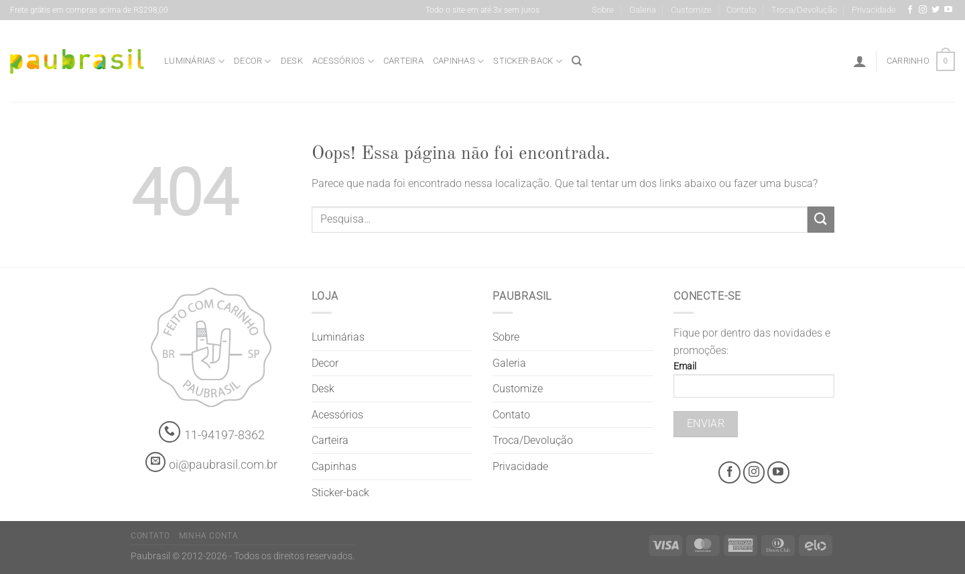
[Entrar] (859, 61)
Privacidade (874, 10)
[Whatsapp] (170, 432)
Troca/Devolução (804, 10)
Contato (741, 10)
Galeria (642, 10)
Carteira (403, 61)
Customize (691, 10)
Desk (292, 61)
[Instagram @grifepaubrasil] (923, 10)
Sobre (603, 10)
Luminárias (194, 61)
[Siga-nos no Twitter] (935, 10)
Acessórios (343, 61)
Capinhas (459, 61)
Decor (252, 61)
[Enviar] (821, 220)
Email (753, 384)
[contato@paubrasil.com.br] (155, 462)
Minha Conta (209, 535)
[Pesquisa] (577, 61)
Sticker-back (527, 61)
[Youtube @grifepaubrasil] (948, 10)
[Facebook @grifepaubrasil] (910, 10)
